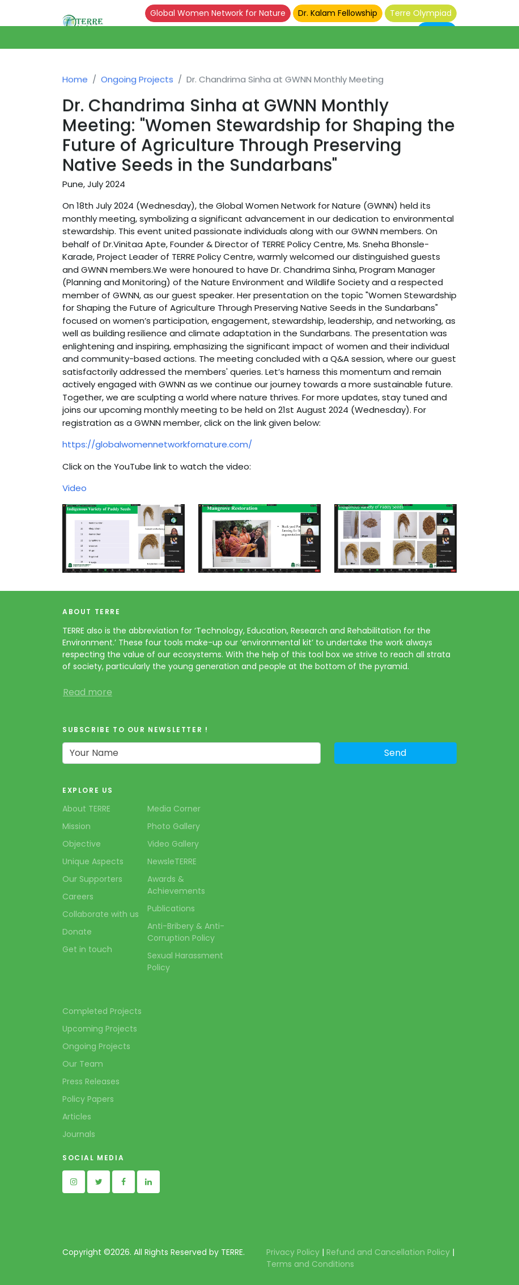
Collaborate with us (100, 914)
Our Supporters (92, 879)
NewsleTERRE (172, 861)
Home (75, 84)
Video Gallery (173, 843)
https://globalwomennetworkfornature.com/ (157, 444)
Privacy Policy (293, 1252)
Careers (77, 896)
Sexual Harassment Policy (185, 961)
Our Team (82, 1064)
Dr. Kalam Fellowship (337, 13)
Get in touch (87, 949)
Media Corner (174, 808)
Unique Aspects (93, 861)
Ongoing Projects (137, 84)
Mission (76, 826)
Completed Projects (102, 1011)
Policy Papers (88, 1099)
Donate (77, 931)
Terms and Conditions (310, 1264)
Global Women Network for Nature (218, 13)
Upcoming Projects (99, 1028)
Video (74, 488)
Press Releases (91, 1081)
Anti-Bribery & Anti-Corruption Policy (185, 932)
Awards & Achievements (176, 885)
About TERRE (86, 808)
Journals (78, 1134)
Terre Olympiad (421, 13)
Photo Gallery (173, 826)
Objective (81, 843)
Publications (171, 908)
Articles (76, 1116)
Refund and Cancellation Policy (388, 1252)
